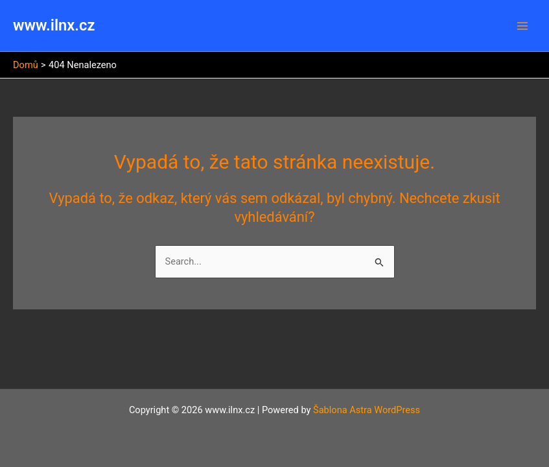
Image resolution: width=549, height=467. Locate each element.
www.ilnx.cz (54, 25)
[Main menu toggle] (522, 26)
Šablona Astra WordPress (366, 410)
